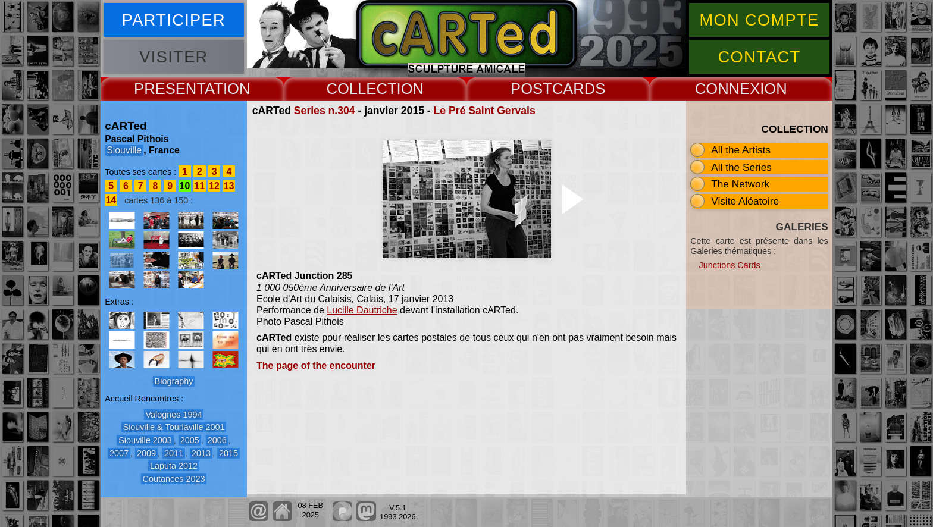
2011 (173, 453)
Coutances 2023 (174, 479)
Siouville (124, 150)
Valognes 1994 (174, 414)
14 (111, 200)
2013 (201, 453)
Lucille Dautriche (362, 310)
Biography (174, 381)
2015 (228, 453)
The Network (740, 184)
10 (185, 186)
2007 (119, 453)
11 (199, 186)
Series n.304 (324, 111)
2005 (189, 440)
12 (214, 186)
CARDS (579, 88)
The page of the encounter (315, 365)
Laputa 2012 (174, 465)
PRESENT (169, 88)
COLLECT (361, 88)
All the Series (741, 167)
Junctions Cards (729, 265)
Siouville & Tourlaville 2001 (174, 427)
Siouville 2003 (145, 440)
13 (229, 186)
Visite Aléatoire (745, 201)
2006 (217, 440)
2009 (146, 453)
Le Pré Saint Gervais (485, 111)
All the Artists (741, 150)
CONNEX (727, 88)
